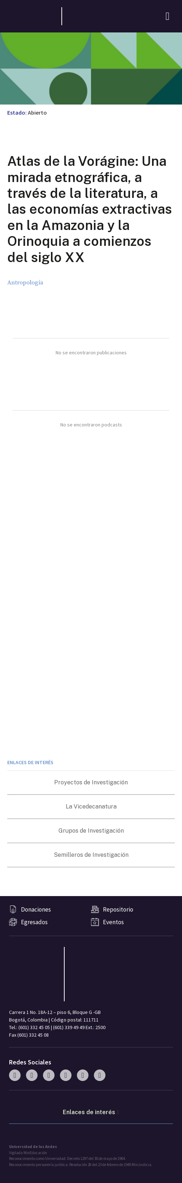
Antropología (25, 283)
